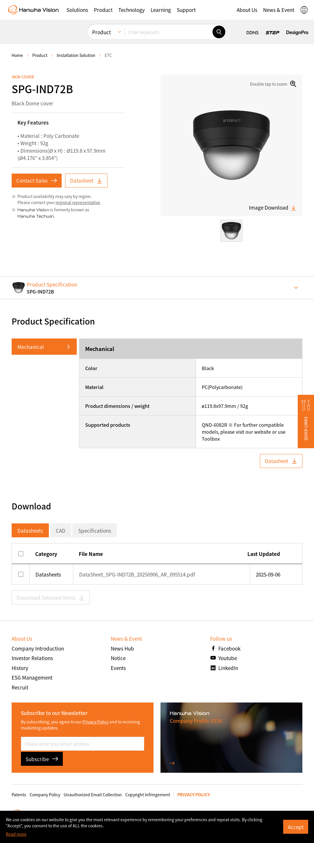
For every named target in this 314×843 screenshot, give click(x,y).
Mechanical (30, 346)
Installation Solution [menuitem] (76, 55)
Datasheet (86, 180)
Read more (16, 834)
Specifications (94, 530)
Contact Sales (36, 180)
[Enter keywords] (169, 32)
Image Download (273, 207)
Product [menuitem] (101, 32)
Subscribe (42, 759)
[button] (77, 10)
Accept (296, 827)
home (17, 55)
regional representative (78, 202)
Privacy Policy (95, 722)
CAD (60, 530)
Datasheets (30, 530)
